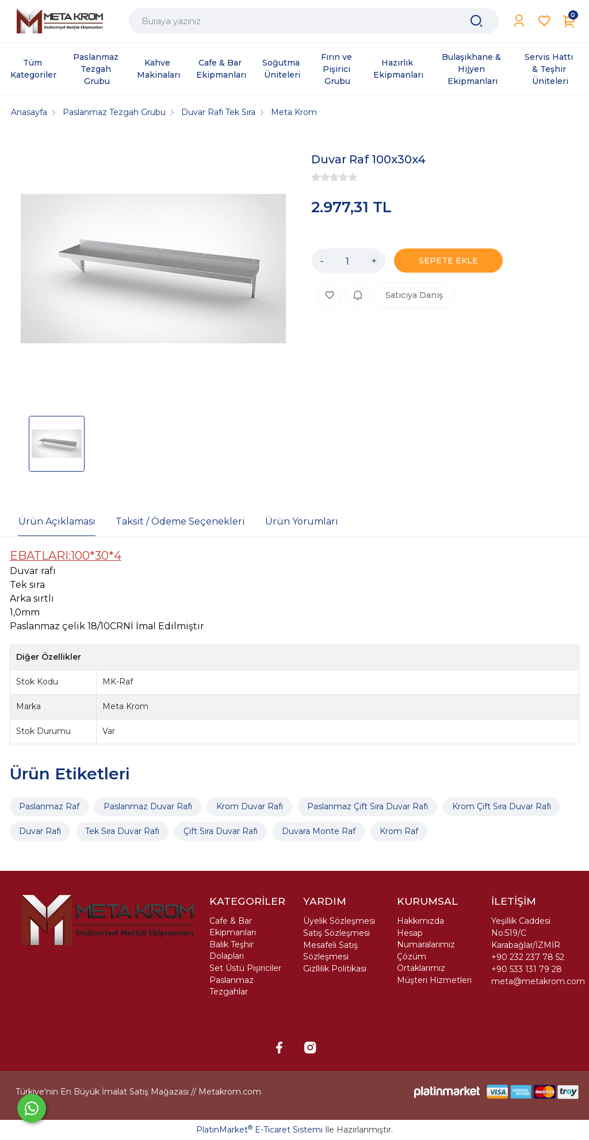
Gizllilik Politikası (334, 968)
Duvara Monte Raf (318, 831)
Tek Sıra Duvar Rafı (122, 831)
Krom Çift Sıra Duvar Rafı (501, 806)
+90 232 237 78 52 (527, 957)
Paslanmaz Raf (49, 806)
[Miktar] (347, 260)
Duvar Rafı (40, 831)
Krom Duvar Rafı (249, 806)
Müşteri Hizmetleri (434, 980)
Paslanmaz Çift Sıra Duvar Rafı (367, 806)
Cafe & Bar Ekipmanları (232, 927)
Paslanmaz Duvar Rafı (148, 806)
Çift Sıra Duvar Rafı (220, 831)
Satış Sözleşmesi (336, 933)
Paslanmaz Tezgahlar (231, 986)
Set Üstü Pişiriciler (245, 968)
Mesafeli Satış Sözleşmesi (330, 951)
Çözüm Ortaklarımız (421, 962)
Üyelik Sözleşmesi (339, 921)
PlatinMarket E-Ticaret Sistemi (259, 1129)
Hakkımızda (420, 921)
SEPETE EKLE (448, 260)
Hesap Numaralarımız (426, 939)
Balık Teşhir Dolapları (231, 950)
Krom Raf (399, 831)
